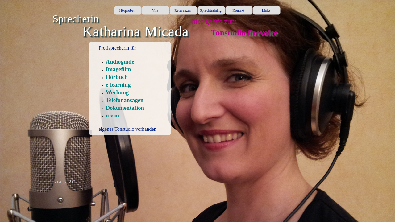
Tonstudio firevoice (244, 32)
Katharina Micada (135, 31)
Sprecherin (75, 18)
